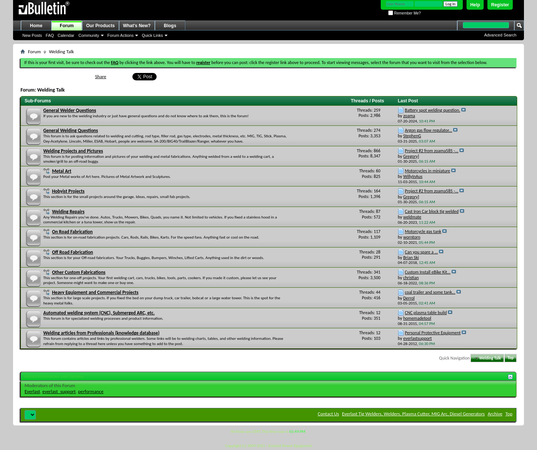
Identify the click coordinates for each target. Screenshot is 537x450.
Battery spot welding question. (432, 110)
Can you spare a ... (421, 252)
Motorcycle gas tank (423, 231)
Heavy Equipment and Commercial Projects (95, 292)
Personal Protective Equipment (433, 332)
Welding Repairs (68, 211)
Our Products (100, 25)
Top (511, 358)
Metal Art (61, 171)
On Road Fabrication (72, 231)
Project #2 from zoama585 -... (432, 150)
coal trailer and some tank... (430, 292)
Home (36, 25)
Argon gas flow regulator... (428, 130)
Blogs (170, 25)
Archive (495, 414)
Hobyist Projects (68, 191)
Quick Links (152, 35)
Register (500, 4)
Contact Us (328, 414)
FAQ (50, 35)
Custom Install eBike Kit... (428, 272)
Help (475, 4)
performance (90, 391)
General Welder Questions (69, 110)
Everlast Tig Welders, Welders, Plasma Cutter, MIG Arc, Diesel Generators (413, 414)
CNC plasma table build (426, 312)
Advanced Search (500, 35)
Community (88, 35)
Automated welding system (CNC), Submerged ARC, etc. (99, 313)
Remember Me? (404, 13)
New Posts (32, 35)
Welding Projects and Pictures (73, 151)
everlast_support (59, 391)
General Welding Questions (70, 130)
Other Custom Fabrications (78, 272)
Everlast (32, 391)
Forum (66, 25)
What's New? (137, 25)
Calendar (66, 35)
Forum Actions (120, 35)
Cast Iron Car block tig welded (432, 211)
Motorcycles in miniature (427, 170)
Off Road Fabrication (72, 252)
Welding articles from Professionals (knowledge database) (101, 333)
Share (100, 76)
